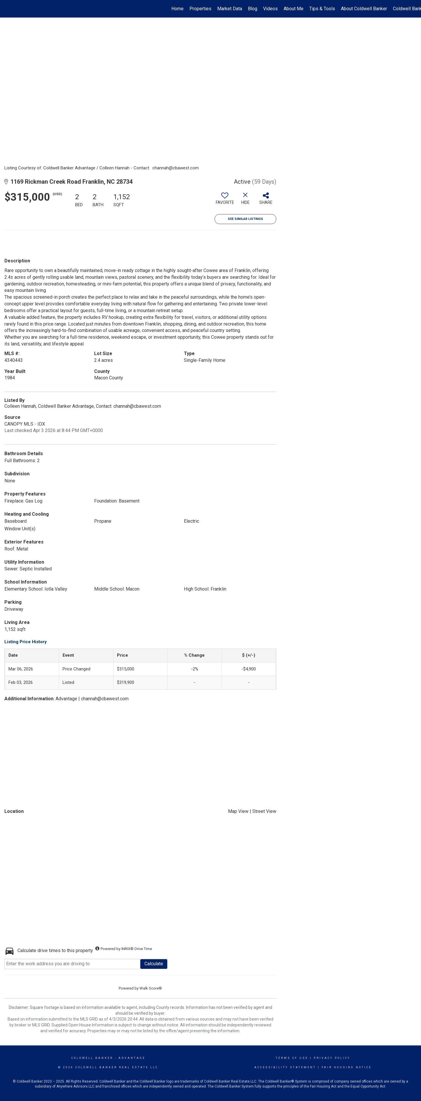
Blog (252, 8)
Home (177, 8)
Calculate (153, 963)
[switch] (225, 200)
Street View (264, 811)
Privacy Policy (332, 1058)
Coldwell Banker (92, 1058)
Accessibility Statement (285, 1067)
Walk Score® (150, 988)
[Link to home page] (7, 9)
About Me (293, 8)
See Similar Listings (245, 219)
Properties (200, 8)
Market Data (229, 8)
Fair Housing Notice (347, 1067)
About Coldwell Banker (364, 8)
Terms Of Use (292, 1058)
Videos (270, 8)
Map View (238, 811)
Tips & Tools (322, 8)
